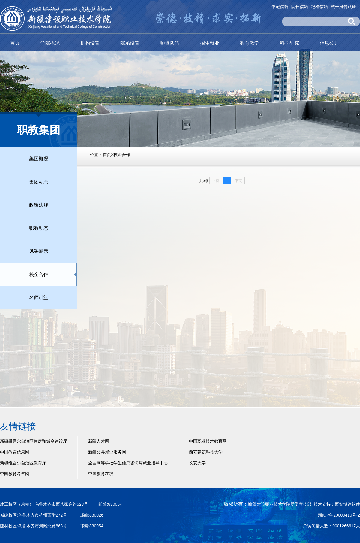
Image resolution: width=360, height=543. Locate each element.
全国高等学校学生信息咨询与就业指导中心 (128, 462)
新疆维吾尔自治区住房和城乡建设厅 (33, 441)
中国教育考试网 (14, 473)
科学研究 (289, 43)
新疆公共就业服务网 (107, 452)
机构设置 (90, 43)
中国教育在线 (100, 473)
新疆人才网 (98, 441)
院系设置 (130, 43)
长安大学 (197, 462)
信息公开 (329, 43)
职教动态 (38, 228)
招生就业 (209, 43)
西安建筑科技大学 (206, 452)
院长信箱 (299, 7)
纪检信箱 (319, 7)
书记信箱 (280, 7)
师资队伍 (169, 43)
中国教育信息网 (14, 452)
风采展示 (38, 251)
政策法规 (38, 205)
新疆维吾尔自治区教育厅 (23, 462)
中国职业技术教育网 (208, 441)
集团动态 (38, 181)
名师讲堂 (38, 297)
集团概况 (38, 158)
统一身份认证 (343, 7)
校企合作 (121, 154)
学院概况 (50, 43)
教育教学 (249, 43)
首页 (15, 43)
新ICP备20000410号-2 (339, 515)
